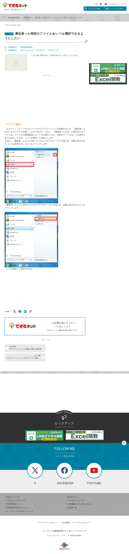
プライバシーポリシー (48, 513)
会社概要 (65, 513)
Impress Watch (75, 526)
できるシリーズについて (15, 491)
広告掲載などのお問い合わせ (78, 495)
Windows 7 (27, 17)
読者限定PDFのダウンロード (17, 499)
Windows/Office (14, 17)
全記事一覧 (71, 499)
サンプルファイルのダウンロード (19, 502)
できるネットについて (118, 4)
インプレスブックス (56, 526)
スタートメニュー (27, 50)
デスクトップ (53, 50)
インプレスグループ (81, 513)
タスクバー (40, 50)
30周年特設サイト (13, 495)
